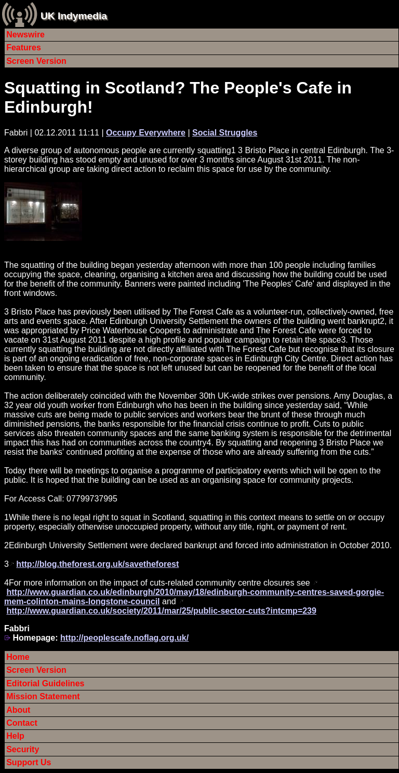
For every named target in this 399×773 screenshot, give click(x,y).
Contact (21, 722)
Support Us (28, 762)
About (18, 710)
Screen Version (36, 61)
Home (17, 657)
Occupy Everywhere (145, 132)
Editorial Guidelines (45, 683)
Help (15, 735)
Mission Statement (42, 696)
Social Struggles (224, 132)
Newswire (25, 34)
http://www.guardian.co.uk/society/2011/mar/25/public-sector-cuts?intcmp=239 (161, 610)
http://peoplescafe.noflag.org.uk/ (124, 637)
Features (23, 47)
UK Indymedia (74, 15)
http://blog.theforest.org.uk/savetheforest (97, 564)
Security (22, 749)
